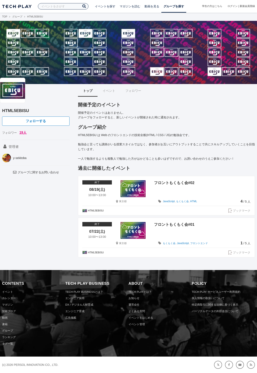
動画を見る (152, 6)
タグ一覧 (7, 343)
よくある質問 (136, 311)
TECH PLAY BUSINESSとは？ (84, 291)
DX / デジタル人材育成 (79, 304)
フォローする (36, 121)
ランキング (9, 337)
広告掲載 (70, 317)
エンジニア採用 (74, 298)
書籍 (5, 324)
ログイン (233, 6)
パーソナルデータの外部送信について (215, 311)
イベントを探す (105, 6)
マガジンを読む (130, 6)
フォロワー (133, 90)
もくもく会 (182, 201)
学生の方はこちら (212, 6)
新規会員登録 (247, 6)
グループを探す (173, 6)
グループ (17, 16)
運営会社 (133, 304)
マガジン (7, 304)
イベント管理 (136, 324)
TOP (4, 16)
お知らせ (133, 298)
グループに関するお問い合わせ (36, 172)
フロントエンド (199, 243)
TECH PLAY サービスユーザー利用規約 (216, 291)
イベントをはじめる (140, 317)
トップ (87, 90)
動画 (5, 317)
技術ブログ (9, 311)
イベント (109, 90)
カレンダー (9, 298)
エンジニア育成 (74, 311)
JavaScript (169, 201)
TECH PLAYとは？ (140, 291)
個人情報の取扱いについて (208, 298)
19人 (23, 132)
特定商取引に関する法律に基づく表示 (215, 304)
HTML (193, 201)
